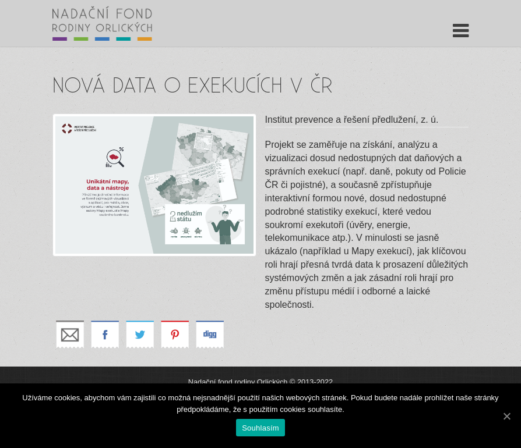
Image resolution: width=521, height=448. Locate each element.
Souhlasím (260, 428)
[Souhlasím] (506, 416)
